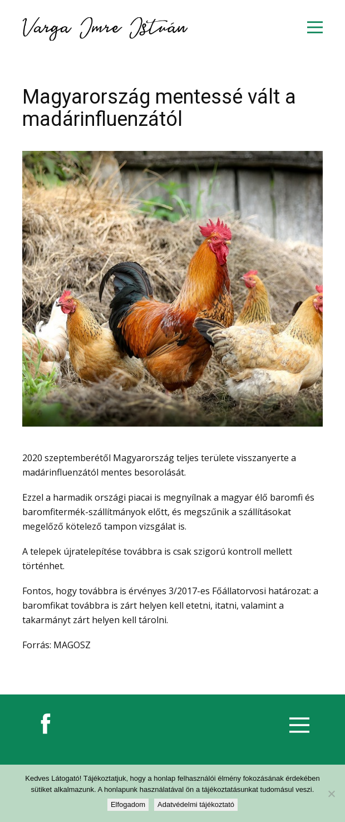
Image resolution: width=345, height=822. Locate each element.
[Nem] (331, 793)
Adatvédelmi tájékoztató (195, 804)
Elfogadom (128, 804)
